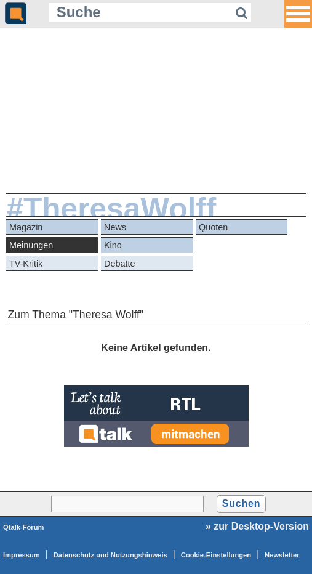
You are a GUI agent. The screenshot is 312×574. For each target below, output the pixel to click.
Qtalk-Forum (23, 527)
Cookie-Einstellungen (216, 555)
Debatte (119, 264)
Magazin (25, 227)
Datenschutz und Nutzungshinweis (110, 555)
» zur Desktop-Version (257, 526)
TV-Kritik (25, 264)
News (115, 227)
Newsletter (282, 555)
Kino (113, 245)
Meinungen (31, 245)
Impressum (21, 555)
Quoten (213, 227)
